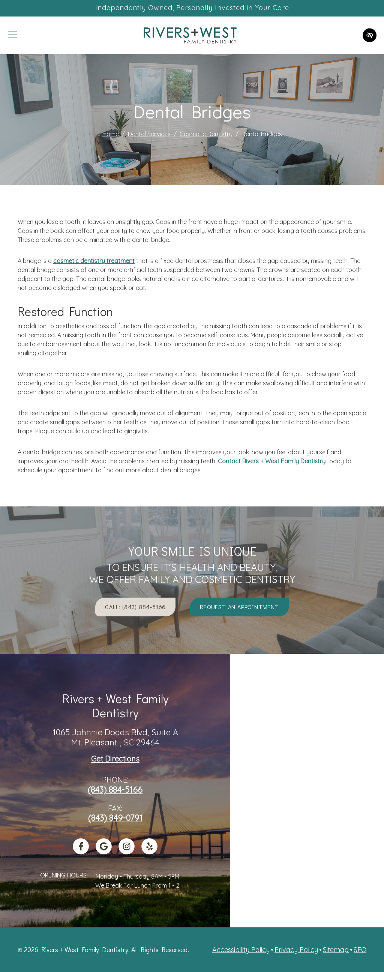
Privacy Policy (296, 949)
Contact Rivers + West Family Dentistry (272, 461)
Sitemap (336, 949)
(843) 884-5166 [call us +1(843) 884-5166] (115, 789)
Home (110, 134)
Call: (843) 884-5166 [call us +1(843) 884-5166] (135, 607)
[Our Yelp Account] (149, 851)
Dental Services (149, 134)
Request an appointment (239, 607)
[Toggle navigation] (12, 35)
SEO (360, 949)
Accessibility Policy (241, 949)
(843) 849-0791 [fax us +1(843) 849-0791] (115, 818)
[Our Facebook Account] (80, 851)
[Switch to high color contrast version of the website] (369, 35)
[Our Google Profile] (103, 851)
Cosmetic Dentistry (206, 134)
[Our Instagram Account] (126, 851)
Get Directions (115, 758)
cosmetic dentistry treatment (94, 260)
